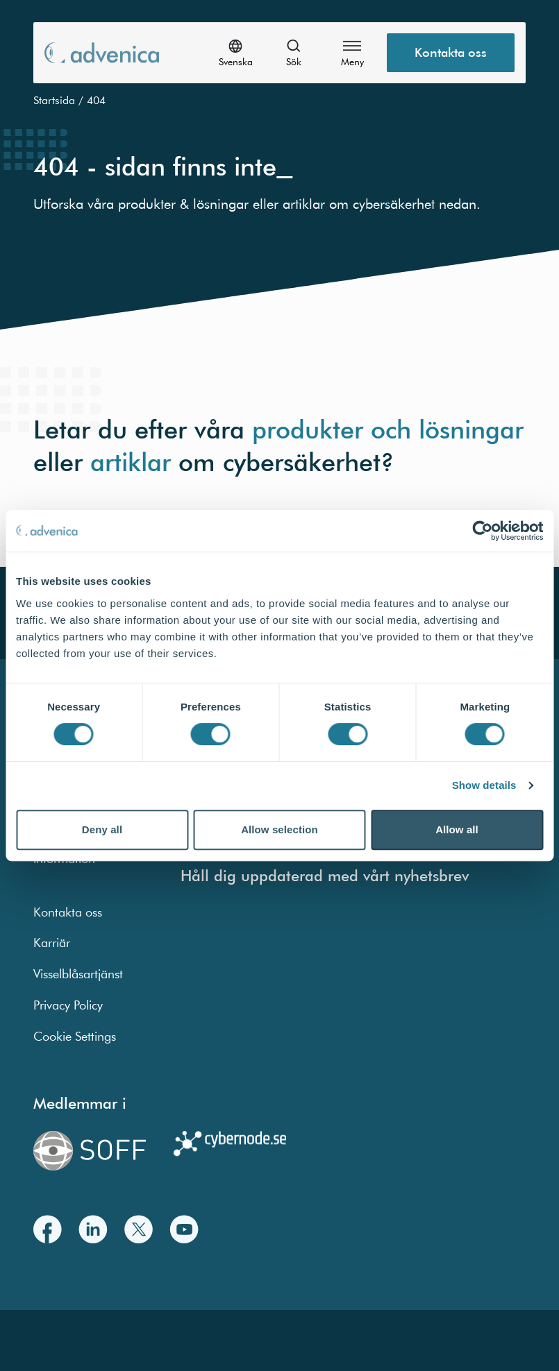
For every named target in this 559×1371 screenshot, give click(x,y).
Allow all (456, 829)
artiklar (130, 461)
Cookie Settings (74, 1036)
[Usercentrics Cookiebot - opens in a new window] (482, 530)
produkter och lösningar (388, 429)
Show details (484, 785)
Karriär (51, 943)
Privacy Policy (68, 1005)
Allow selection (279, 829)
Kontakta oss (67, 912)
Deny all (102, 829)
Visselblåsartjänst (78, 974)
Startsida (54, 100)
